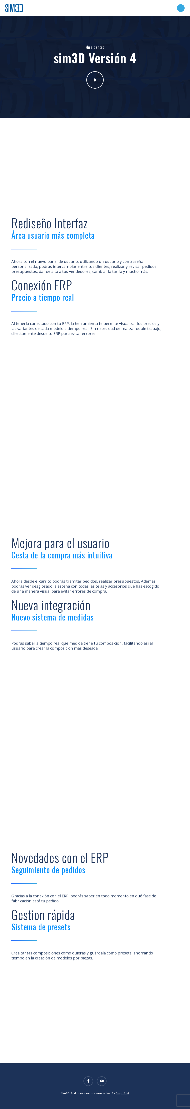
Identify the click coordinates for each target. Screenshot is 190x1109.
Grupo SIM (122, 1093)
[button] (181, 8)
